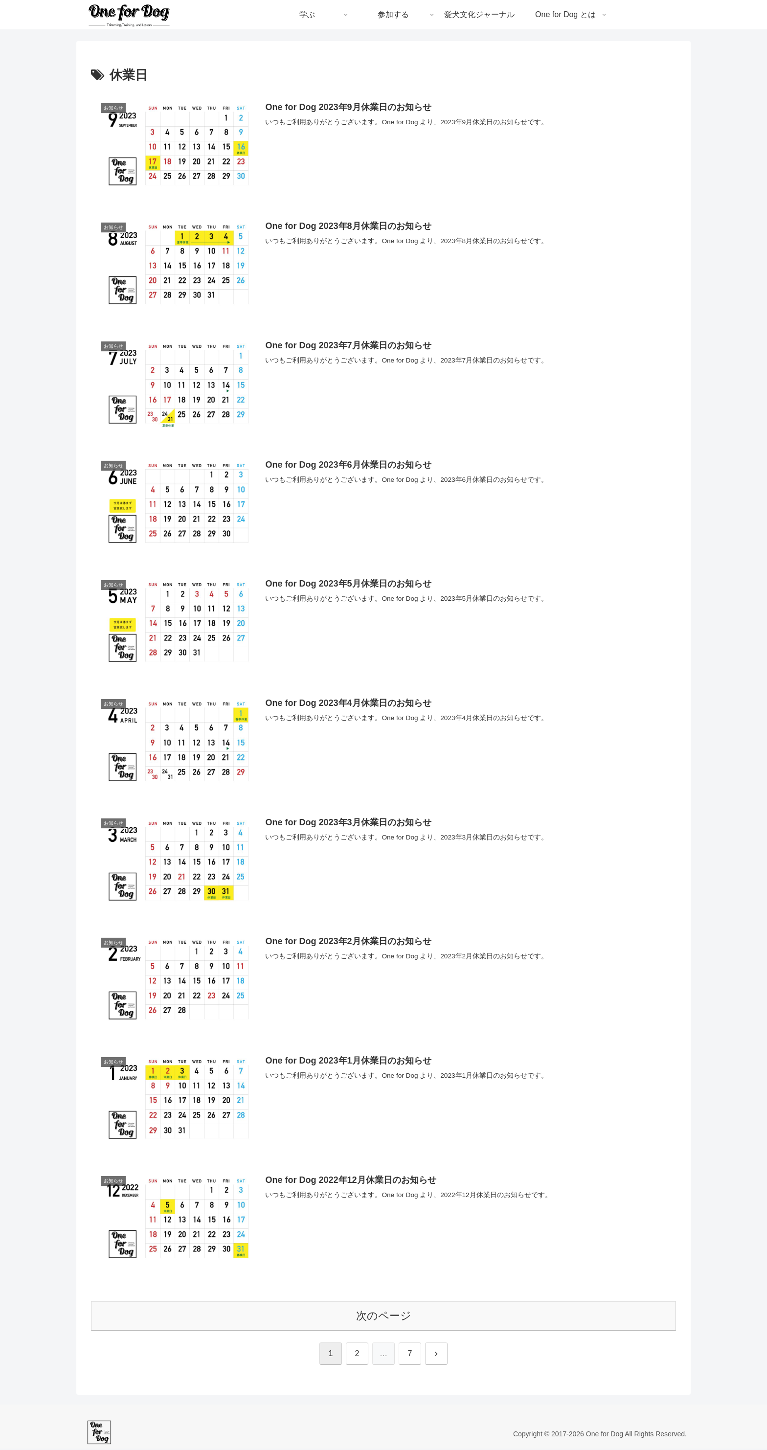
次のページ (383, 1317)
